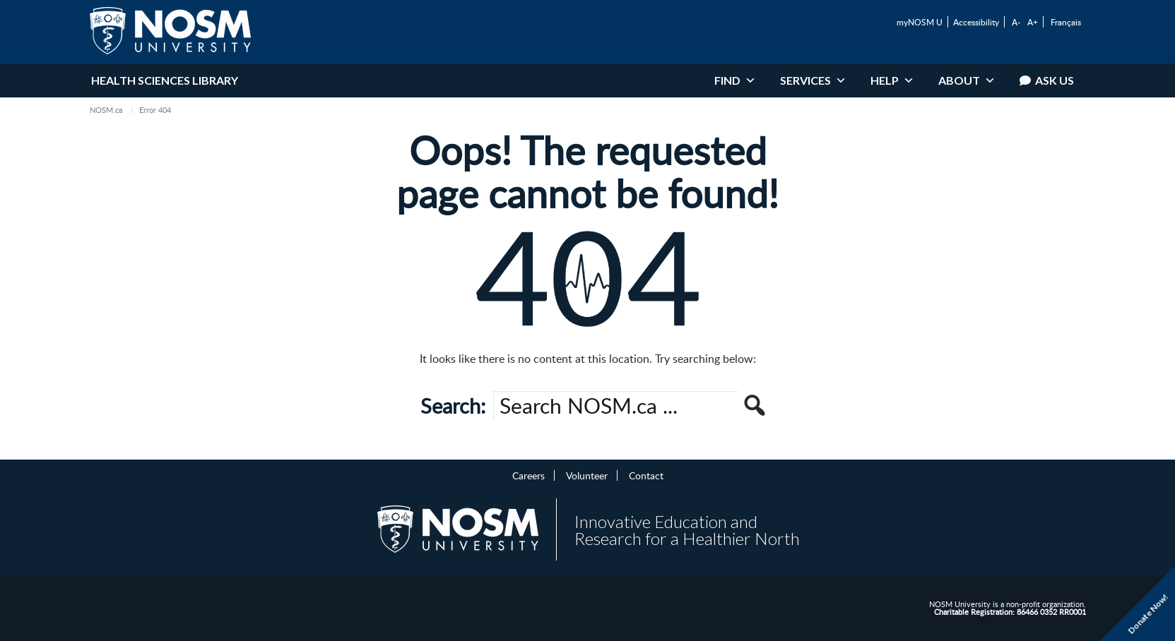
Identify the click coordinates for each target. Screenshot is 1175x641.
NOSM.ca (106, 109)
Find (735, 80)
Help (892, 80)
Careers (528, 475)
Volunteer (587, 475)
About (967, 80)
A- (1016, 22)
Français (1066, 22)
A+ (1032, 22)
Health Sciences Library (164, 80)
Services (813, 80)
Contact (646, 475)
